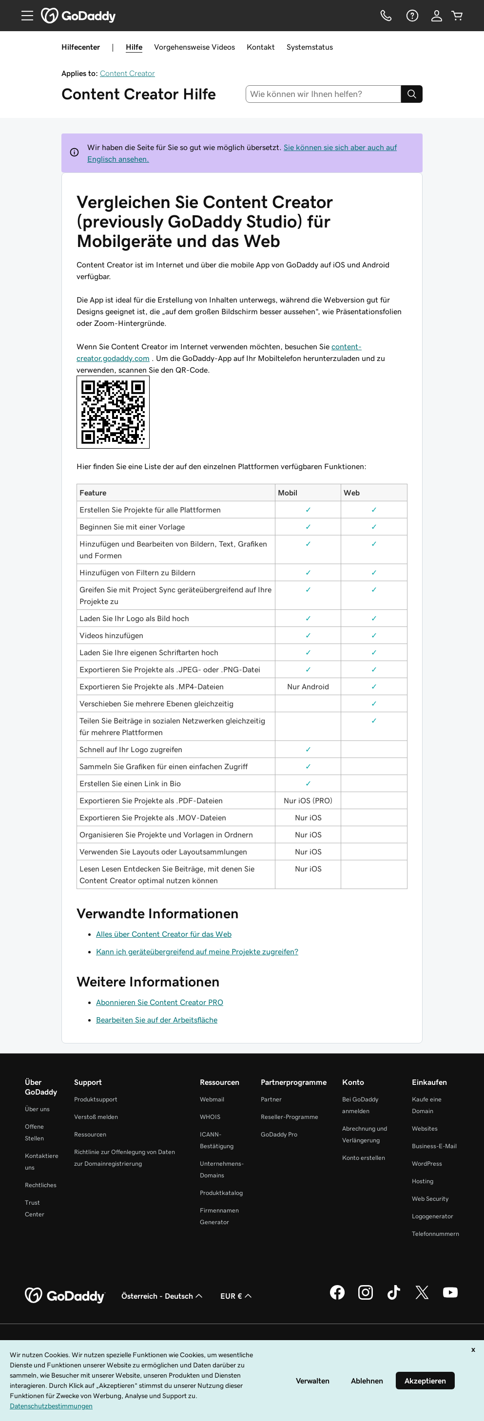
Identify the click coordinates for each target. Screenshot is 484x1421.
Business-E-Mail (434, 1146)
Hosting (422, 1181)
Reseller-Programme (289, 1117)
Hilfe (134, 47)
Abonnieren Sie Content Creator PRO (159, 1002)
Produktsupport (95, 1099)
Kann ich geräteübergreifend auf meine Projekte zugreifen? (197, 951)
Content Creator (127, 73)
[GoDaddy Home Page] (65, 1296)
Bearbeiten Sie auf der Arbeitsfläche (156, 1019)
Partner (271, 1099)
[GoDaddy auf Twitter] (422, 1298)
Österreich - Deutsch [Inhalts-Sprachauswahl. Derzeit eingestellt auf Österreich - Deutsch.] (163, 1296)
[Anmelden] (437, 15)
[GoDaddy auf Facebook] (337, 1298)
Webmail (212, 1099)
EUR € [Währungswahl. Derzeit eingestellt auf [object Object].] (237, 1296)
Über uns (37, 1109)
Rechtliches (41, 1185)
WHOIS (210, 1117)
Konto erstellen (363, 1158)
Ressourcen (90, 1134)
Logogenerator (432, 1216)
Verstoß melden (96, 1117)
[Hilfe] (411, 15)
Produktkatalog (221, 1193)
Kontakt (261, 47)
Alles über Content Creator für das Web (164, 934)
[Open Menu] (23, 15)
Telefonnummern (435, 1234)
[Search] (412, 94)
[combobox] (323, 94)
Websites (425, 1128)
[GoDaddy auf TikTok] (394, 1298)
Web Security (430, 1198)
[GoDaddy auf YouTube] (450, 1298)
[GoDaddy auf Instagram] (365, 1298)
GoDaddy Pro (279, 1134)
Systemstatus (310, 47)
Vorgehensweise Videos (194, 47)
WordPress (427, 1163)
